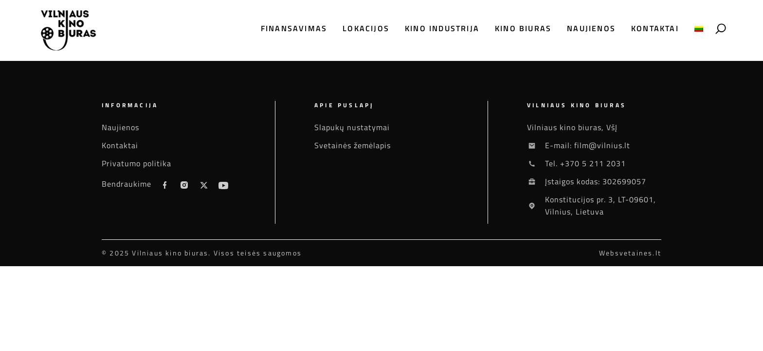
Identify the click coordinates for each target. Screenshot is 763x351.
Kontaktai (655, 28)
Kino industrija (442, 28)
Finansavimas (294, 28)
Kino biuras (523, 28)
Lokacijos (366, 28)
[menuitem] (698, 28)
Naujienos (591, 28)
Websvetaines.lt (630, 253)
